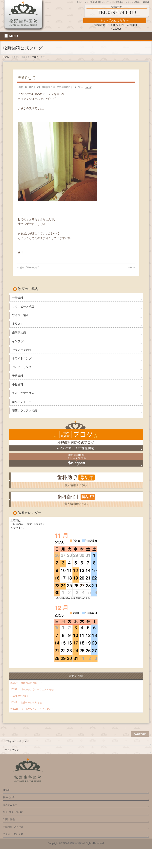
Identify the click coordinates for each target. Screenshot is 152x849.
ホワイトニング (21, 358)
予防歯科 (17, 375)
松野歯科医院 (74, 843)
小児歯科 (17, 384)
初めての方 (9, 797)
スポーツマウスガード (26, 393)
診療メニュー (10, 804)
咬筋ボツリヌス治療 (24, 410)
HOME (6, 790)
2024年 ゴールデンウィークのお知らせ (32, 709)
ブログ (88, 87)
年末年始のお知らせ (21, 696)
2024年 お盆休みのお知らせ (26, 702)
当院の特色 (9, 819)
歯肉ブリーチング (28, 267)
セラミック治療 (21, 349)
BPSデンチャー (21, 401)
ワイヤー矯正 (20, 315)
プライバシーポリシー (16, 741)
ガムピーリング (21, 367)
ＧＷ (131, 267)
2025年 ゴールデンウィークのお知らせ (32, 689)
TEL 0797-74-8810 (117, 12)
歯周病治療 (19, 332)
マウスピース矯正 (23, 306)
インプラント (20, 341)
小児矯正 (17, 323)
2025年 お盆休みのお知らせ (26, 683)
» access (116, 28)
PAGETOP (140, 734)
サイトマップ (12, 750)
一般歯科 (17, 297)
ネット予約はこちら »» (114, 20)
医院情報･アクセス (13, 827)
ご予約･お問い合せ (13, 834)
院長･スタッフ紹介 (13, 812)
